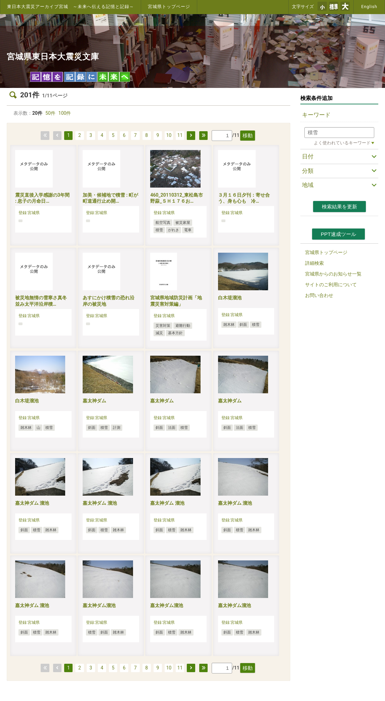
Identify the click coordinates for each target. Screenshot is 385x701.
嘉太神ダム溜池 (99, 605)
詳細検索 (314, 263)
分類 (307, 170)
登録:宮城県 (29, 212)
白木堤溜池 (230, 297)
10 (169, 135)
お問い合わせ (319, 295)
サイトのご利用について (331, 284)
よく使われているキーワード (342, 142)
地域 (307, 185)
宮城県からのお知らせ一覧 (333, 274)
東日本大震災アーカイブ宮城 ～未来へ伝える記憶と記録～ (70, 6)
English (369, 6)
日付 (307, 156)
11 (180, 135)
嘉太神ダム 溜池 (32, 503)
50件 (50, 113)
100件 (64, 113)
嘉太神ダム (94, 400)
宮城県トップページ (169, 6)
